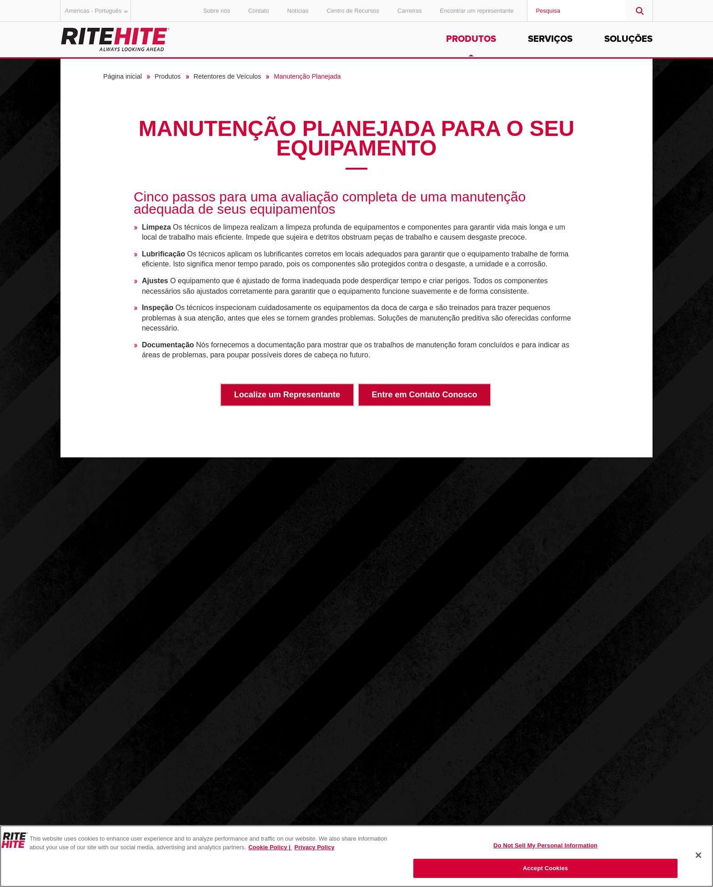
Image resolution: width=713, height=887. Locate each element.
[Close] (698, 855)
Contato (258, 10)
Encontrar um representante (477, 10)
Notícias (298, 10)
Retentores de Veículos (227, 76)
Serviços (550, 39)
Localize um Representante (287, 394)
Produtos (471, 39)
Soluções (628, 39)
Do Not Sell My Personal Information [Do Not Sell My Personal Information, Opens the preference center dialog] (545, 845)
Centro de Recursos (352, 10)
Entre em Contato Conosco (424, 394)
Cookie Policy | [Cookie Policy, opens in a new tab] (270, 847)
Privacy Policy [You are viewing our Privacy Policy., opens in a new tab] (314, 847)
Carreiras (409, 10)
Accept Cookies (545, 868)
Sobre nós (216, 10)
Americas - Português (98, 10)
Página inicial (122, 76)
